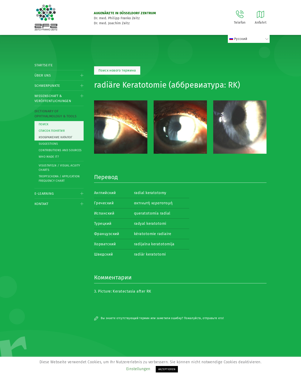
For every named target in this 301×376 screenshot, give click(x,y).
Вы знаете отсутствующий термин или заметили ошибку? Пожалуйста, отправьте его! (159, 318)
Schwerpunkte (47, 86)
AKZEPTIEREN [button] (167, 369)
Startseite (43, 65)
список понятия (52, 131)
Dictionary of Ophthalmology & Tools (55, 113)
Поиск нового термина (117, 70)
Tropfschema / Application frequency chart (59, 179)
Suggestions (48, 144)
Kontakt (41, 204)
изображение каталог (56, 137)
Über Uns (42, 75)
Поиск (43, 124)
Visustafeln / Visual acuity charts (59, 168)
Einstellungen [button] (138, 369)
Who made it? (49, 157)
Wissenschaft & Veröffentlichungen (52, 98)
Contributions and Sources (60, 150)
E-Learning (44, 194)
